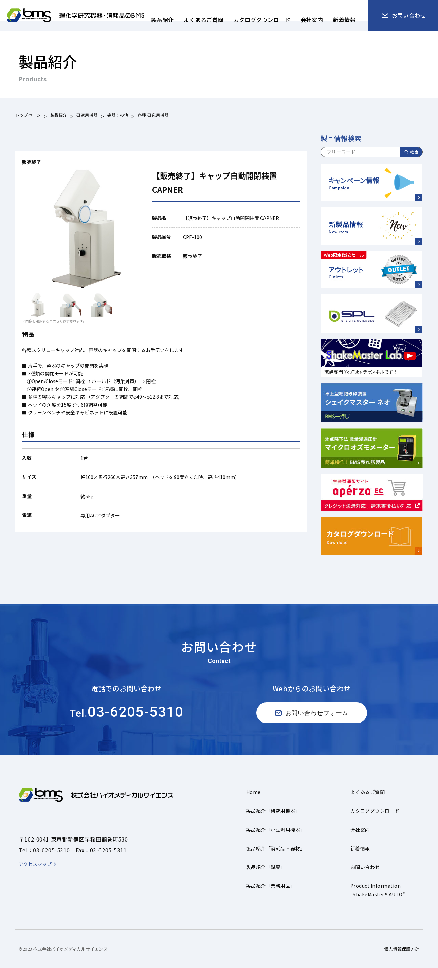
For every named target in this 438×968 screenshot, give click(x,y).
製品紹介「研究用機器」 (273, 810)
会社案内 (360, 829)
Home (253, 791)
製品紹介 (58, 116)
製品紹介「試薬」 (266, 867)
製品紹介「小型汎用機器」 (275, 829)
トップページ (28, 116)
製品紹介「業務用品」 (270, 885)
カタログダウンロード (375, 810)
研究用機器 (87, 116)
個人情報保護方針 (401, 949)
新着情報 (360, 848)
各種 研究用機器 (153, 116)
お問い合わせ (365, 867)
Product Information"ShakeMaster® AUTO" (377, 890)
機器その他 (117, 116)
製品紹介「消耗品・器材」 (275, 848)
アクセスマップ (35, 864)
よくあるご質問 (367, 791)
